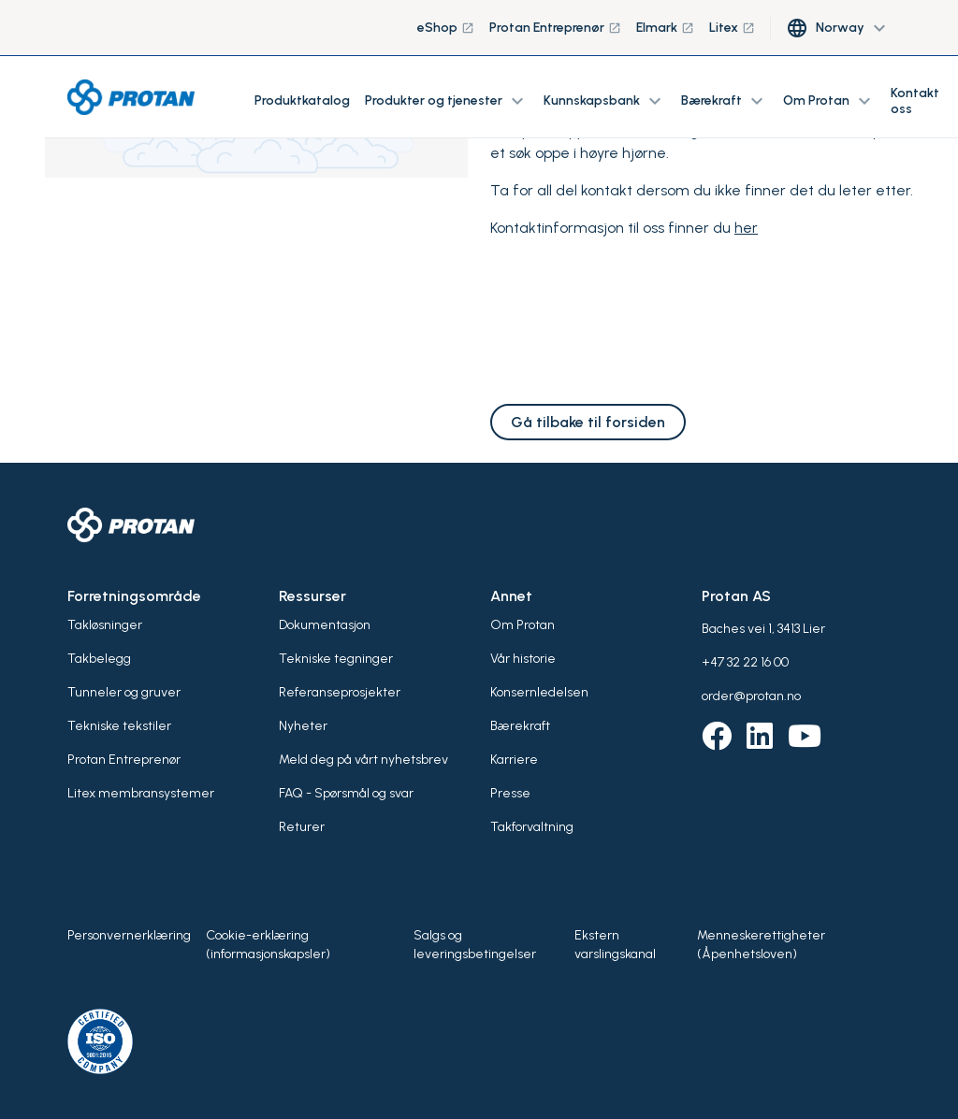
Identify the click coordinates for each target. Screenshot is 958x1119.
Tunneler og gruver (124, 692)
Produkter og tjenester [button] (447, 101)
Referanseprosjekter (339, 692)
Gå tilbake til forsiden (588, 422)
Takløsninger (104, 625)
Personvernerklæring (129, 935)
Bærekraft (520, 726)
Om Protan (522, 625)
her (746, 228)
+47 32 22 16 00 (745, 662)
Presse (510, 793)
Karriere (514, 760)
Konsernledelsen (539, 692)
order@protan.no (751, 696)
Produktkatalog (302, 100)
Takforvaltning (531, 827)
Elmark (665, 28)
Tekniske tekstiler (119, 726)
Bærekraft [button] (724, 101)
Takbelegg (99, 659)
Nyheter (303, 726)
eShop (445, 28)
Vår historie (523, 659)
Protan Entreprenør (555, 28)
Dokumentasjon (324, 625)
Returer (302, 827)
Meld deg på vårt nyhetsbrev (363, 760)
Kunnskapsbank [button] (605, 101)
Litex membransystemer (140, 793)
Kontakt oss (915, 101)
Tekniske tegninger (336, 659)
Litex (732, 28)
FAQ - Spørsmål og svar (346, 793)
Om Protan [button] (829, 101)
